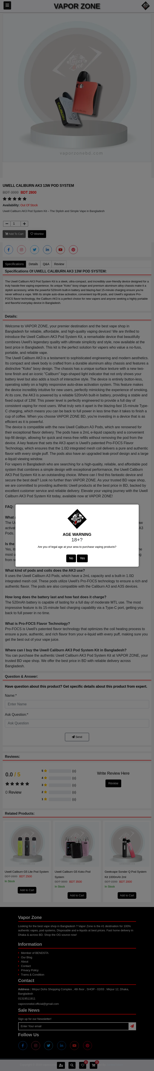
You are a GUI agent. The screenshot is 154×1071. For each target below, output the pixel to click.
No (71, 558)
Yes (82, 558)
